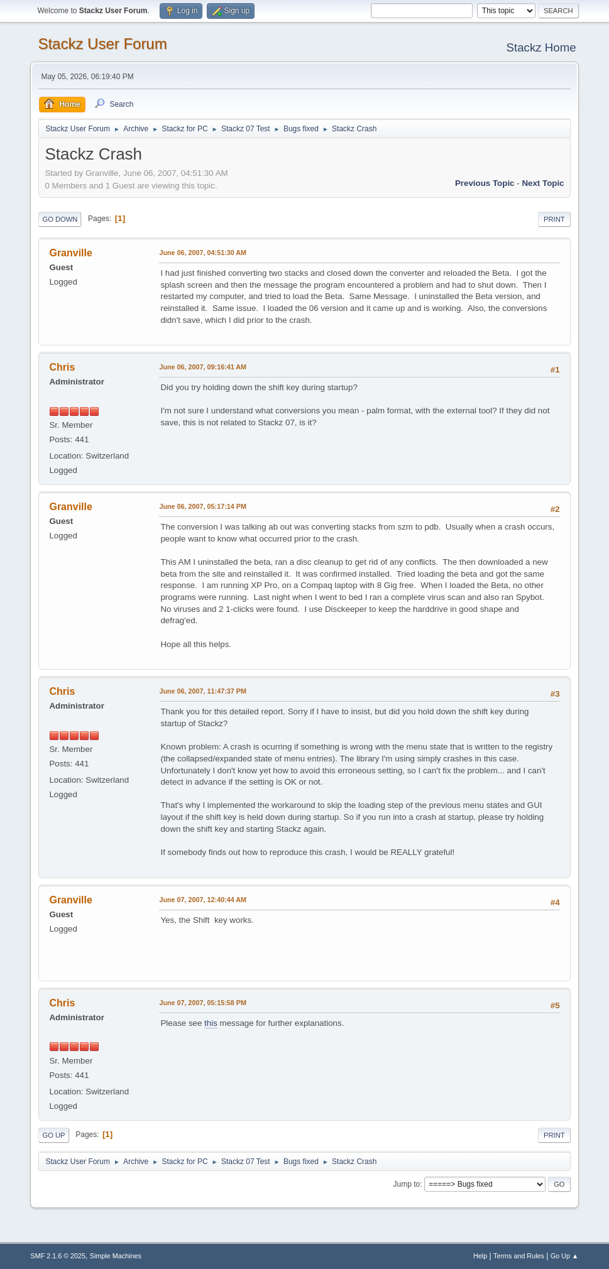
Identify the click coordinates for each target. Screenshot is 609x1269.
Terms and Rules (518, 1256)
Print (554, 219)
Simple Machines (115, 1256)
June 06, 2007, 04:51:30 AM (202, 252)
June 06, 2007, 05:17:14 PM (202, 506)
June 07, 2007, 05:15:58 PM (202, 1002)
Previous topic (485, 183)
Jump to (406, 1184)
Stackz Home (541, 47)
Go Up (53, 1135)
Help (480, 1256)
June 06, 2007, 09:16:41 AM (202, 367)
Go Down (59, 219)
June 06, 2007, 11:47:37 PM (202, 691)
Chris (62, 367)
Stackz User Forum (102, 43)
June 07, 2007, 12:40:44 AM (202, 899)
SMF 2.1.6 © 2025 (57, 1256)
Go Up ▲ (565, 1256)
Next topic (543, 183)
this (210, 1023)
